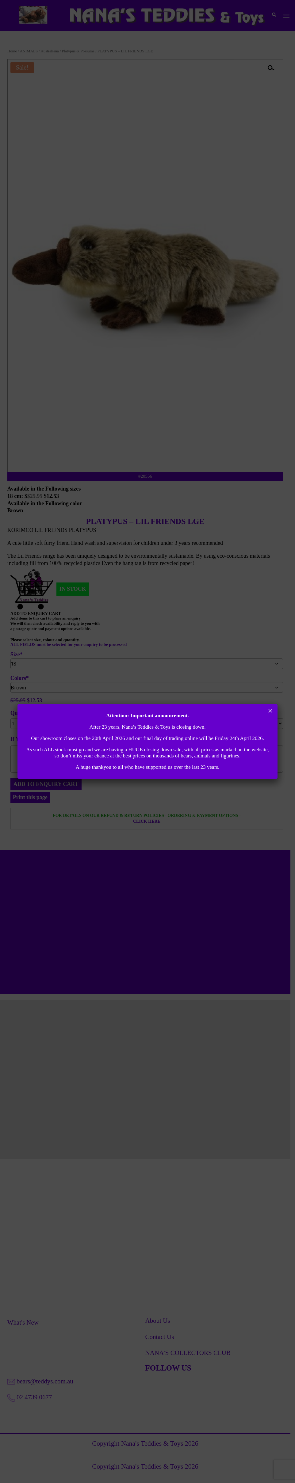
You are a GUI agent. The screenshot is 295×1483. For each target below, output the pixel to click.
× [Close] (270, 711)
